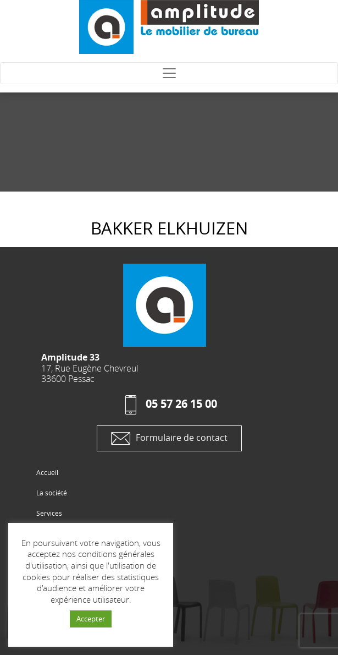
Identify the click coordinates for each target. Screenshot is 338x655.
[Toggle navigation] (169, 73)
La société (51, 492)
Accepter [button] (90, 619)
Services (49, 513)
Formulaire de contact (169, 438)
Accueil (47, 472)
